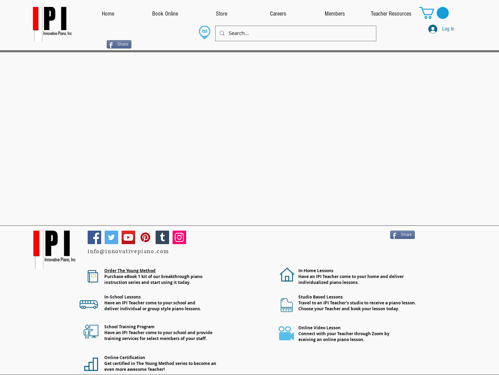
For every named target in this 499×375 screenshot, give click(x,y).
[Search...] (295, 33)
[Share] (119, 44)
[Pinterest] (145, 237)
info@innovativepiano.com (128, 251)
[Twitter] (111, 237)
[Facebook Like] (93, 43)
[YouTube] (128, 237)
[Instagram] (179, 237)
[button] (434, 13)
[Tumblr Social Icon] (162, 237)
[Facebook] (94, 237)
